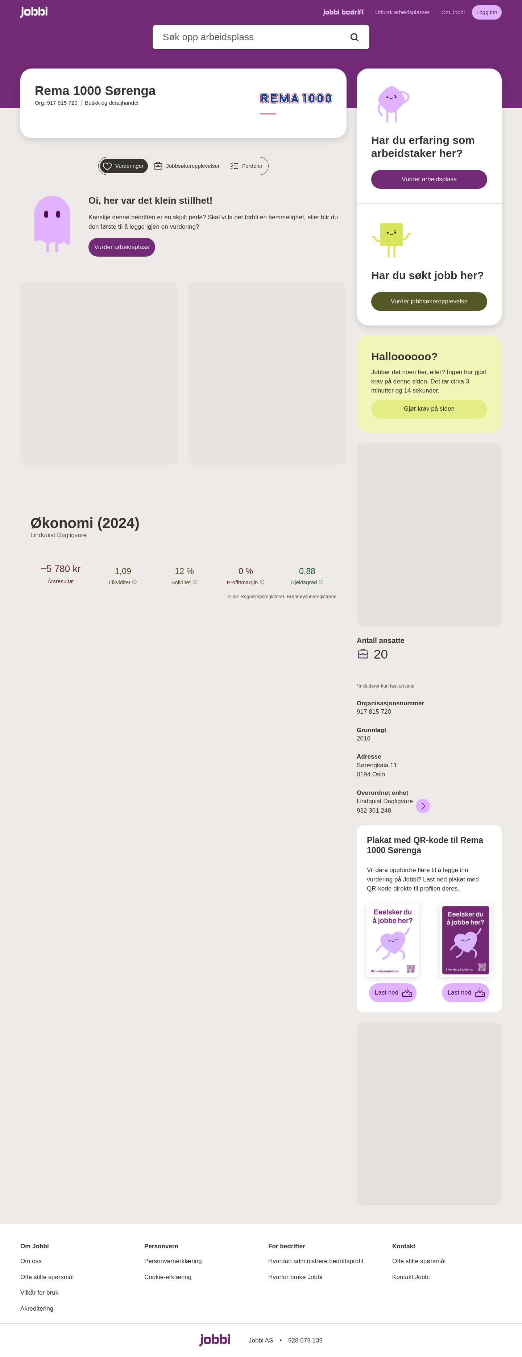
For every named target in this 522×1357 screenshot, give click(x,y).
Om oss (31, 1261)
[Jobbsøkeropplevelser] (187, 166)
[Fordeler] (247, 166)
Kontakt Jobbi (411, 1277)
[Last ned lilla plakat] (466, 992)
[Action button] (354, 37)
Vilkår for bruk (39, 1292)
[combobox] (261, 37)
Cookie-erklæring (167, 1277)
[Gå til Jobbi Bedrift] (343, 12)
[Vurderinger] (124, 166)
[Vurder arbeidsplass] (121, 247)
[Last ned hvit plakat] (393, 992)
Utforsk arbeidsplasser (402, 12)
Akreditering (36, 1308)
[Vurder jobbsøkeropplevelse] (429, 301)
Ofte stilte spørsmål (47, 1277)
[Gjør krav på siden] (429, 409)
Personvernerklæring (173, 1261)
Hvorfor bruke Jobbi (295, 1277)
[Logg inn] (487, 12)
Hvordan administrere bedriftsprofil (315, 1261)
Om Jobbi (453, 12)
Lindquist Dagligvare (58, 535)
